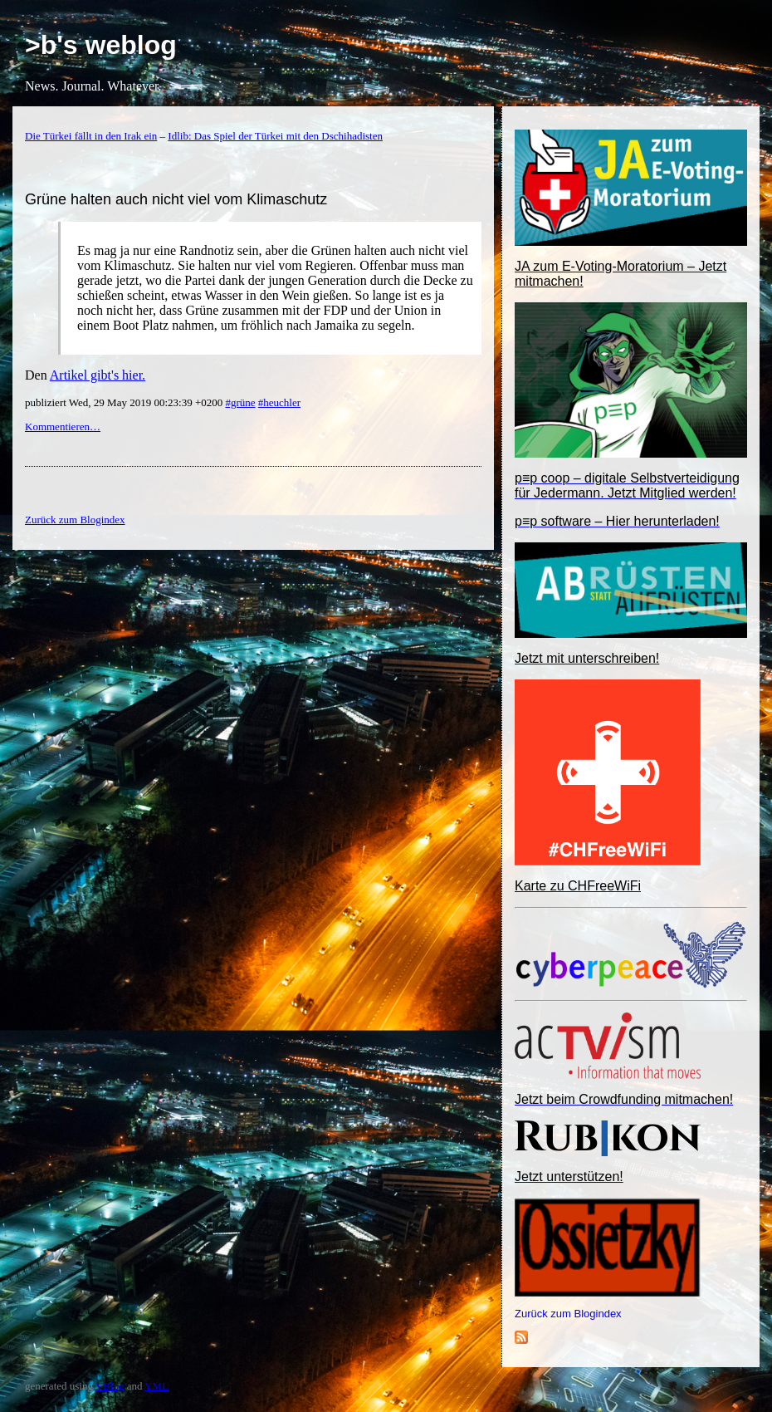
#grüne (240, 402)
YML (156, 1386)
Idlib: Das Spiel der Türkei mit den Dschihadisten (275, 136)
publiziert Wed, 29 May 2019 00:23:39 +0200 (125, 402)
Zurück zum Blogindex (568, 1313)
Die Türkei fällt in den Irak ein (91, 136)
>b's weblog (101, 45)
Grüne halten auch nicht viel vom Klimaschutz (176, 199)
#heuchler (279, 402)
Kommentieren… (62, 426)
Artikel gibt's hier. (97, 375)
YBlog (110, 1386)
